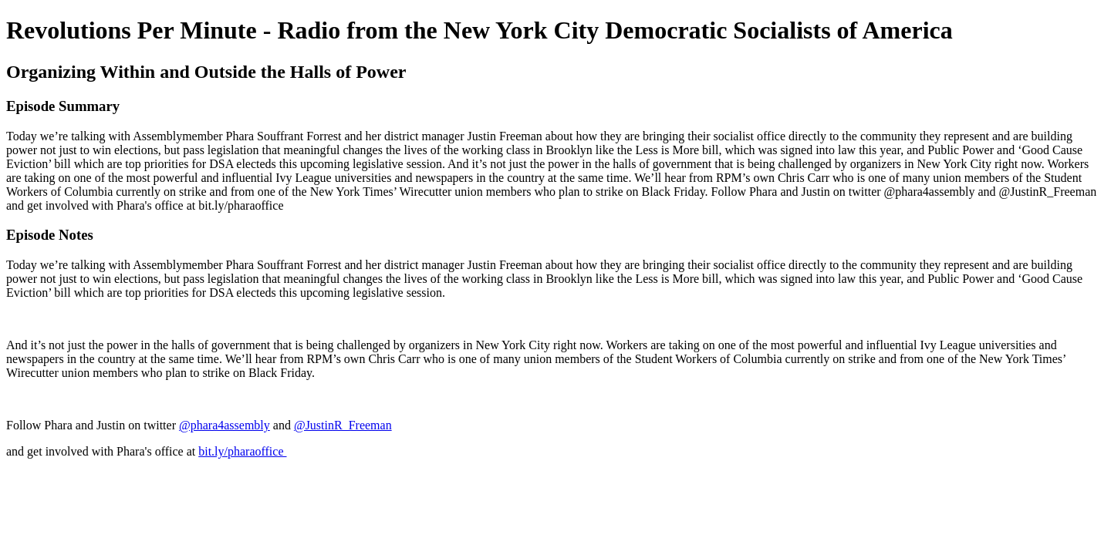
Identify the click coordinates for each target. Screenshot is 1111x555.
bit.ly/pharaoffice (242, 451)
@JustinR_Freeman (343, 425)
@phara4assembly (224, 425)
